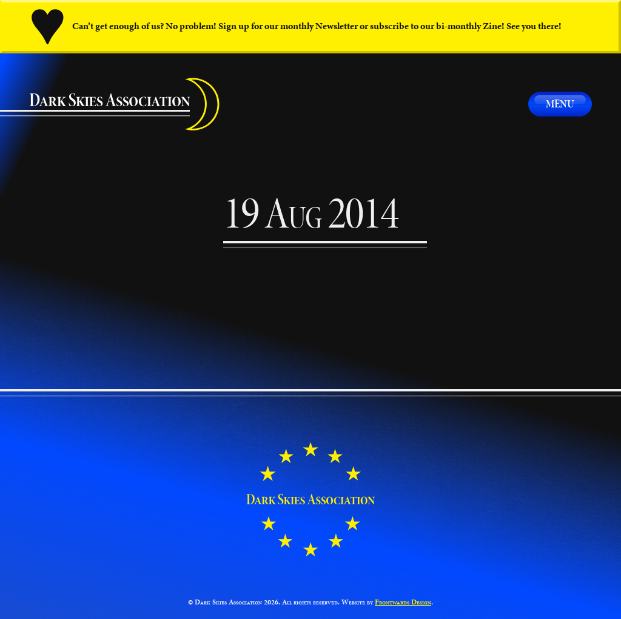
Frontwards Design (403, 602)
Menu (560, 103)
